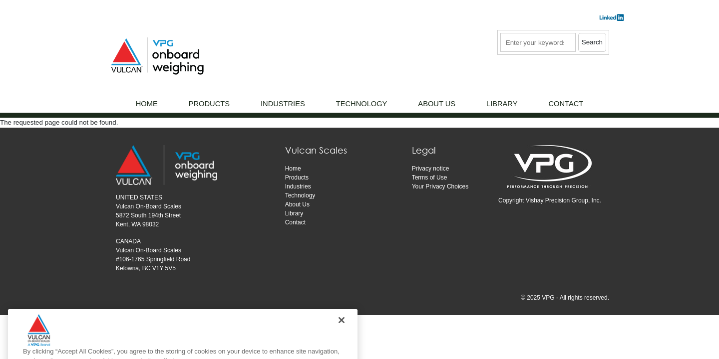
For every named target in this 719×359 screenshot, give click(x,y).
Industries (298, 186)
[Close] (342, 334)
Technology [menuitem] (361, 104)
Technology (300, 195)
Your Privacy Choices (440, 186)
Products (297, 177)
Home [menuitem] (147, 104)
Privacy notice (430, 168)
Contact (295, 222)
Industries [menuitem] (283, 104)
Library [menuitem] (501, 104)
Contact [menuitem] (565, 104)
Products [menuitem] (209, 104)
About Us (297, 204)
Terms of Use (429, 177)
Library (294, 213)
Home (293, 168)
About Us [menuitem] (436, 104)
